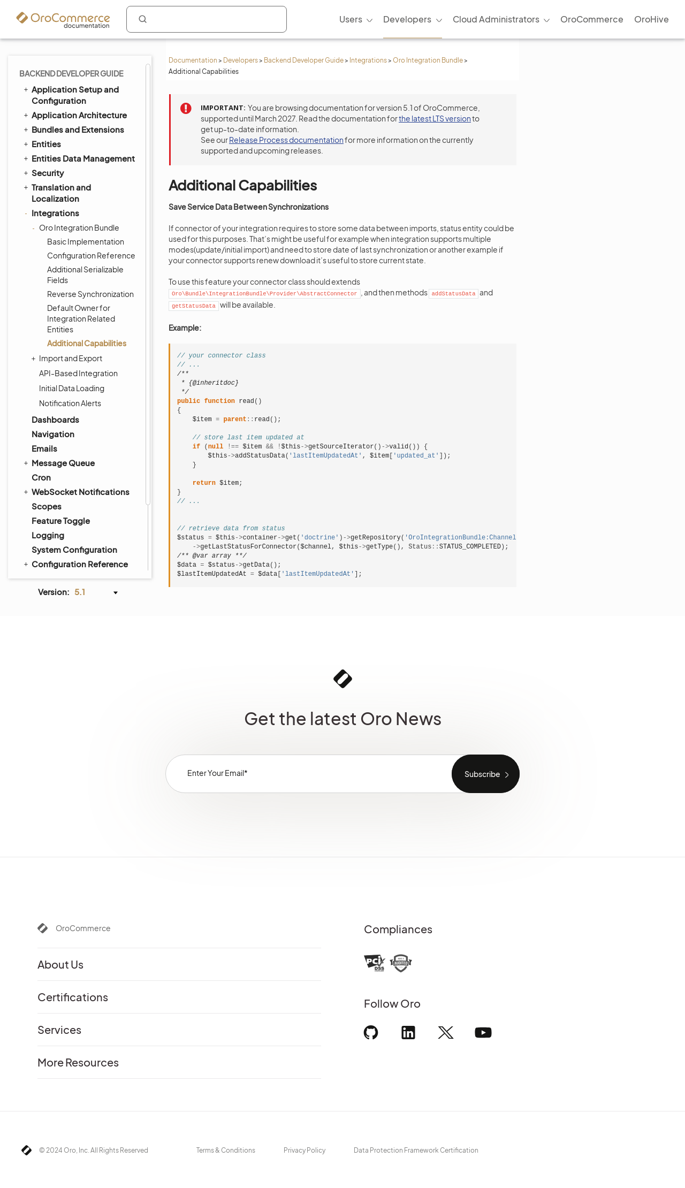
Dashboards (55, 344)
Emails (44, 373)
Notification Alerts (70, 328)
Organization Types (69, 561)
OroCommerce (83, 928)
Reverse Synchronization (90, 219)
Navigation (53, 359)
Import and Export (68, 283)
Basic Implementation (85, 166)
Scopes (47, 431)
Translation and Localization (56, 117)
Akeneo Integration (69, 518)
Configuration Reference (91, 180)
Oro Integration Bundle (428, 60)
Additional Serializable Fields (85, 199)
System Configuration (74, 474)
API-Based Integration (78, 298)
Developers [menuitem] (407, 19)
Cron (41, 402)
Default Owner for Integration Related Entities (81, 243)
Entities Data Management (78, 83)
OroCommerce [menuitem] (591, 19)
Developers (240, 60)
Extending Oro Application (78, 503)
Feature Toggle (61, 445)
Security (43, 97)
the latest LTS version (435, 118)
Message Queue (58, 387)
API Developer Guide (66, 546)
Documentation (193, 60)
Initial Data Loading (71, 313)
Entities (41, 68)
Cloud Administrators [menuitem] (496, 19)
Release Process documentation (286, 139)
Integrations (368, 60)
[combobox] (206, 19)
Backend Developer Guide (304, 60)
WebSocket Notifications (76, 416)
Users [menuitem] (350, 19)
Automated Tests (60, 532)
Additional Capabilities (86, 268)
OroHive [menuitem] (651, 19)
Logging (48, 460)
